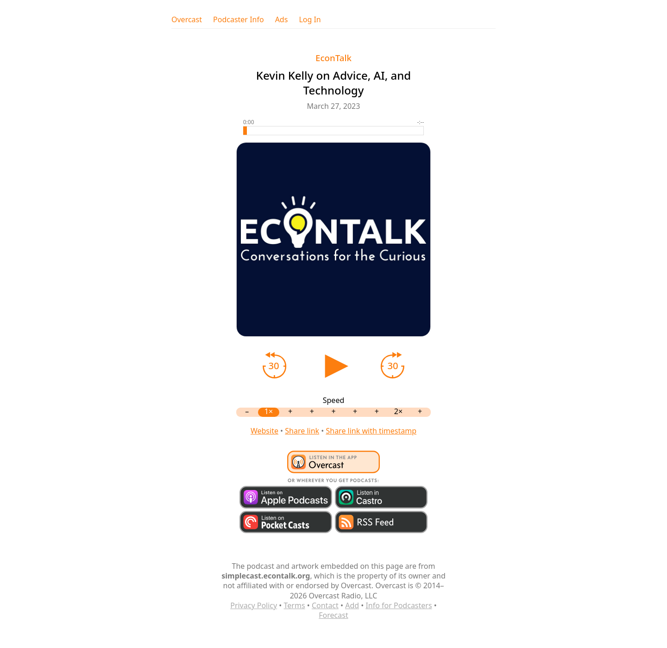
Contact (325, 605)
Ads (281, 20)
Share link (302, 431)
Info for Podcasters (398, 605)
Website (264, 431)
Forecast (333, 615)
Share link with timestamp (371, 431)
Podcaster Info (238, 20)
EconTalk (333, 57)
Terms (294, 605)
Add (352, 605)
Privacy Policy (253, 605)
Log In (310, 20)
